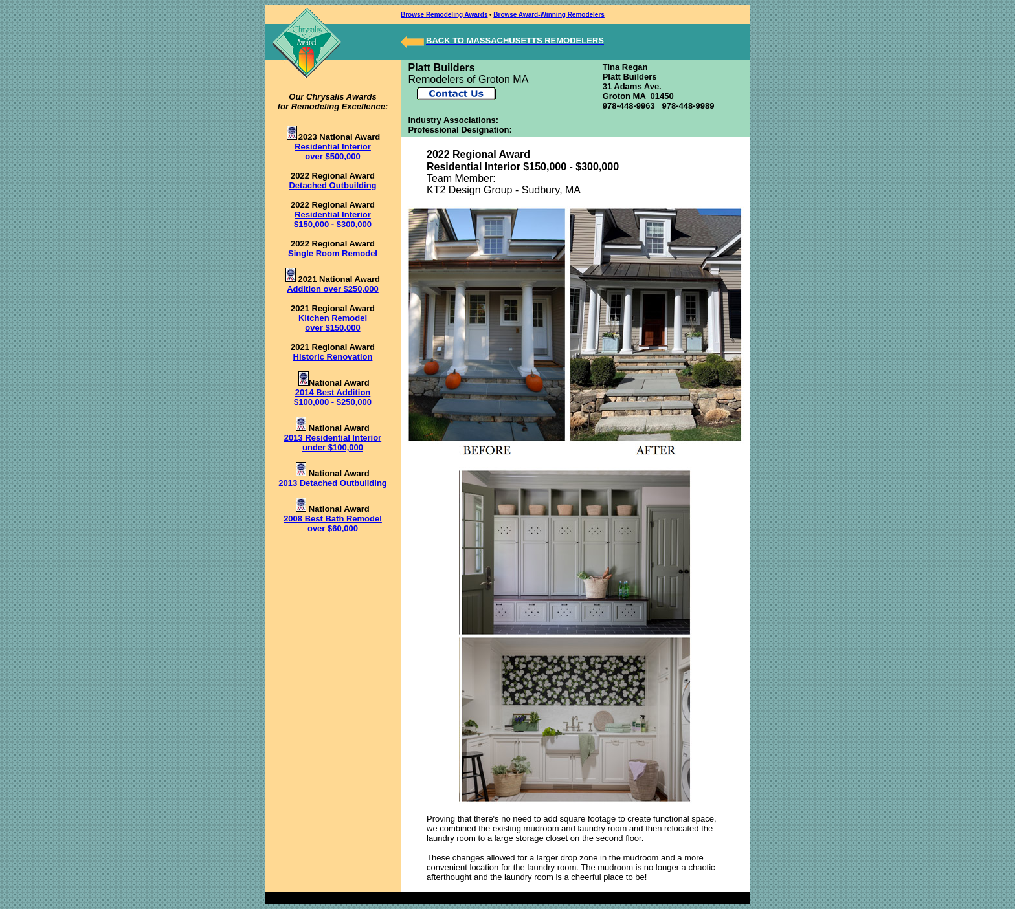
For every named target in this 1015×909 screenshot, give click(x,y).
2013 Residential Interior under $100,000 (332, 442)
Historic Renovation (333, 357)
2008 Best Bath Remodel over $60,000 (333, 523)
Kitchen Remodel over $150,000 (332, 323)
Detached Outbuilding (332, 185)
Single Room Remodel (332, 253)
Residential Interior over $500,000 (333, 151)
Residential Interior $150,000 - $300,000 (333, 219)
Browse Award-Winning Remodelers (549, 14)
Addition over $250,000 (333, 289)
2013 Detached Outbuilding (332, 483)
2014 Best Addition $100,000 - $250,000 (333, 397)
